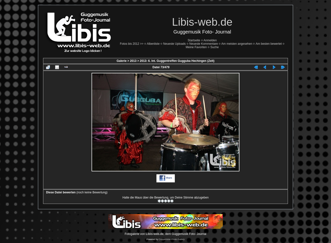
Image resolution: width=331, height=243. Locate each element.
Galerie (122, 61)
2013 (133, 61)
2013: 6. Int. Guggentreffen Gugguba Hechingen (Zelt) (177, 61)
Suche (214, 47)
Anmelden (210, 40)
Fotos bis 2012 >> (131, 43)
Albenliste (153, 43)
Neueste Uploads (174, 43)
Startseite (194, 40)
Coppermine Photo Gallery (172, 239)
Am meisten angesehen (236, 43)
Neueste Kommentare (203, 43)
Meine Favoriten (196, 47)
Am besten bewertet (269, 43)
